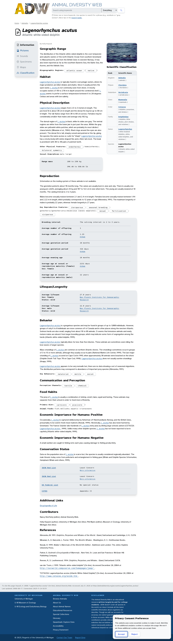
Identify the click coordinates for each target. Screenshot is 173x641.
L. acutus (54, 87)
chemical (82, 385)
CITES (44, 491)
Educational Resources (62, 610)
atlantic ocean (74, 70)
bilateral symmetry (52, 150)
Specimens (24, 61)
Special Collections (61, 614)
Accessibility (58, 626)
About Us (57, 602)
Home (17, 23)
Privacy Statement (60, 630)
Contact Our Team (64, 637)
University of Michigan (24, 598)
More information (87, 470)
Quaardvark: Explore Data (63, 622)
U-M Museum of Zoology (25, 602)
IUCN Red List (49, 468)
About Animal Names (62, 606)
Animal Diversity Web (77, 5)
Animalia (25, 23)
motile (78, 374)
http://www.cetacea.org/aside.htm (59, 576)
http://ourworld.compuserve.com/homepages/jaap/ (67, 568)
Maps (21, 67)
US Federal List (50, 485)
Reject (134, 634)
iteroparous (77, 207)
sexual (102, 211)
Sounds (22, 56)
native (91, 70)
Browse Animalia (60, 598)
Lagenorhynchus (125, 129)
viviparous (47, 214)
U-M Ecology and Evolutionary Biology (30, 606)
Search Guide (76, 18)
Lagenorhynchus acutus (39, 23)
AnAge (82, 237)
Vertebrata (123, 92)
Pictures (23, 50)
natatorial (63, 374)
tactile (68, 385)
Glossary (56, 618)
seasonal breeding (98, 207)
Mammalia (122, 99)
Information (25, 45)
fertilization (119, 211)
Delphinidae (123, 117)
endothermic (75, 147)
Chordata (122, 85)
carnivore (62, 405)
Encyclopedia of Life (48, 505)
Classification (25, 73)
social (90, 374)
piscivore (77, 405)
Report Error (80, 637)
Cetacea (122, 107)
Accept (121, 634)
